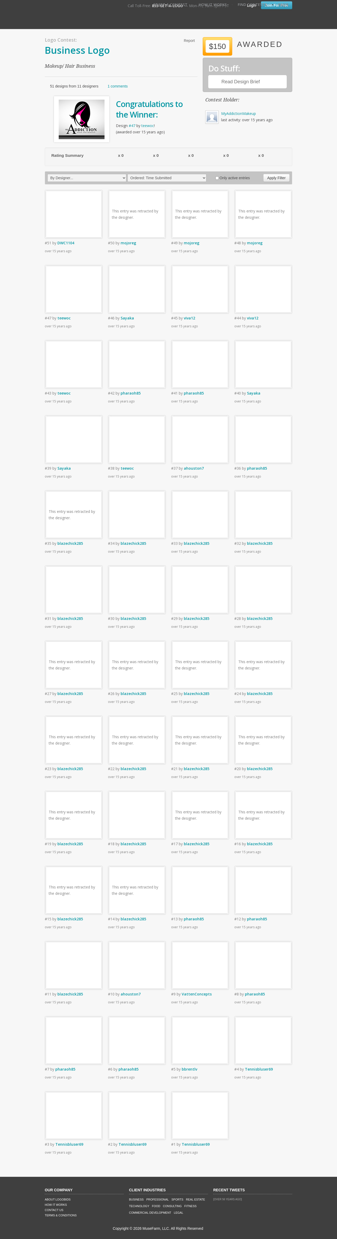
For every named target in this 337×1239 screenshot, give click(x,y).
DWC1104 (65, 242)
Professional (157, 1199)
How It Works (213, 4)
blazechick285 (70, 543)
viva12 (189, 317)
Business (136, 1199)
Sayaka (127, 317)
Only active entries (232, 178)
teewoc (147, 125)
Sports (177, 1199)
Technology (139, 1206)
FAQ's (283, 4)
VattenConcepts (197, 994)
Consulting (172, 1206)
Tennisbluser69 (259, 1069)
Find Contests (252, 4)
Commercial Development (150, 1212)
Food (156, 1206)
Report (189, 40)
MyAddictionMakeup (238, 113)
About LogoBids (58, 1199)
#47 (132, 125)
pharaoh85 (131, 393)
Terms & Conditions (61, 1215)
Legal (178, 1212)
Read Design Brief (240, 81)
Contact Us (54, 1210)
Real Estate (195, 1199)
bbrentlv (189, 1069)
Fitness (190, 1206)
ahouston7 (194, 468)
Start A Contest (170, 4)
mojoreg (128, 242)
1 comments (118, 86)
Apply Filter (276, 178)
